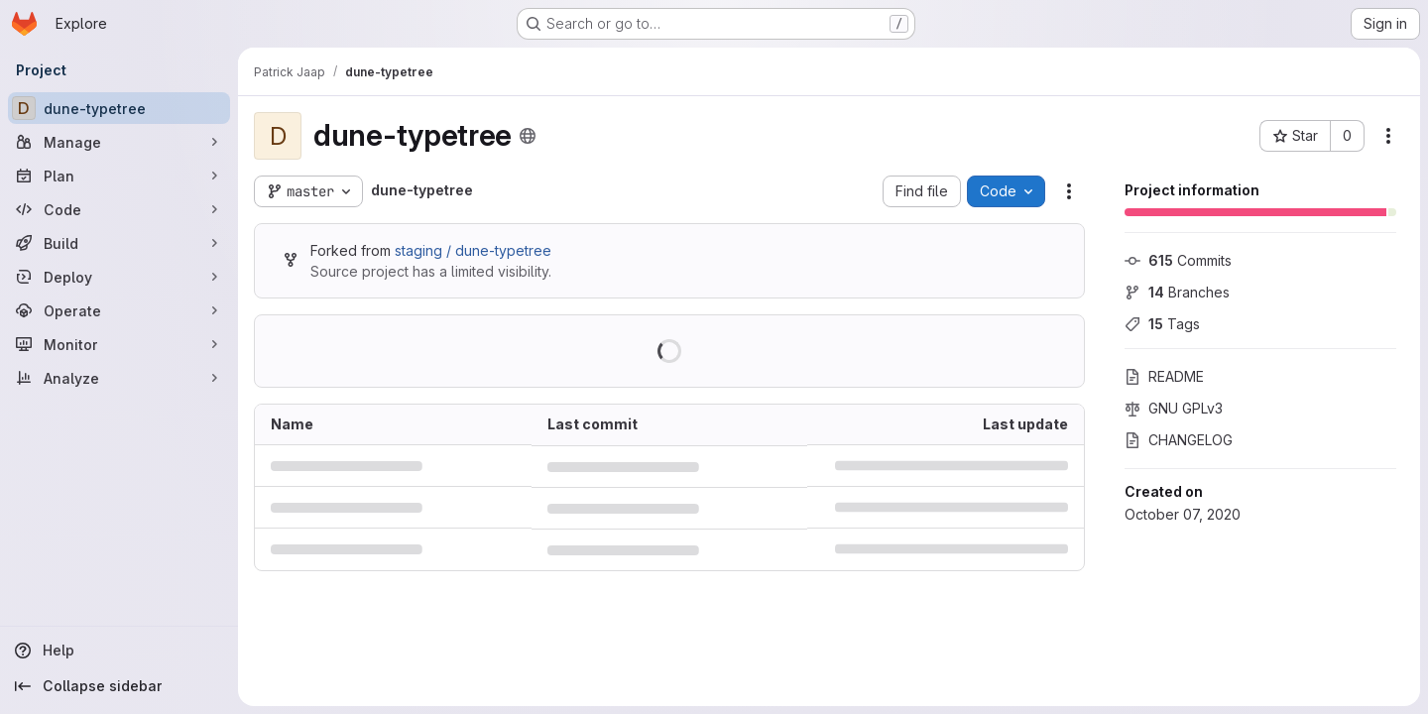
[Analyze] (119, 378)
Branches (1177, 292)
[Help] (119, 650)
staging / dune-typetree (473, 250)
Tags (1162, 323)
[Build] (119, 243)
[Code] (119, 209)
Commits (1178, 260)
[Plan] (119, 175)
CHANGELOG (1179, 439)
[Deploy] (119, 277)
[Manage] (119, 142)
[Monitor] (119, 344)
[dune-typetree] (119, 108)
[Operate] (119, 310)
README (1164, 376)
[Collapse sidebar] (119, 686)
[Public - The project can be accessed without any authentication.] (528, 136)
